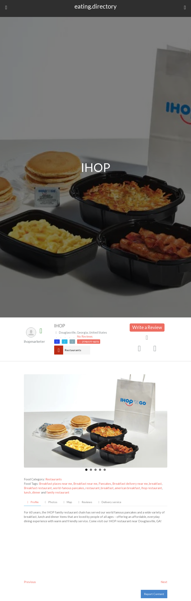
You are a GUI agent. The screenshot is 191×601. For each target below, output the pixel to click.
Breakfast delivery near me (130, 483)
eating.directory (95, 6)
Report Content (154, 594)
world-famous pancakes (68, 488)
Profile (32, 502)
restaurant (92, 488)
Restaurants (73, 350)
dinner (36, 492)
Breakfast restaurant (38, 488)
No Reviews (85, 336)
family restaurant (57, 492)
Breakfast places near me (55, 483)
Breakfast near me (85, 483)
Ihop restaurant (151, 488)
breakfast (155, 483)
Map (67, 502)
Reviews (84, 502)
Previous (30, 582)
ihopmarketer (34, 341)
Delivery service (109, 502)
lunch (27, 492)
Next (164, 582)
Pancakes (105, 483)
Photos (50, 502)
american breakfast (127, 488)
